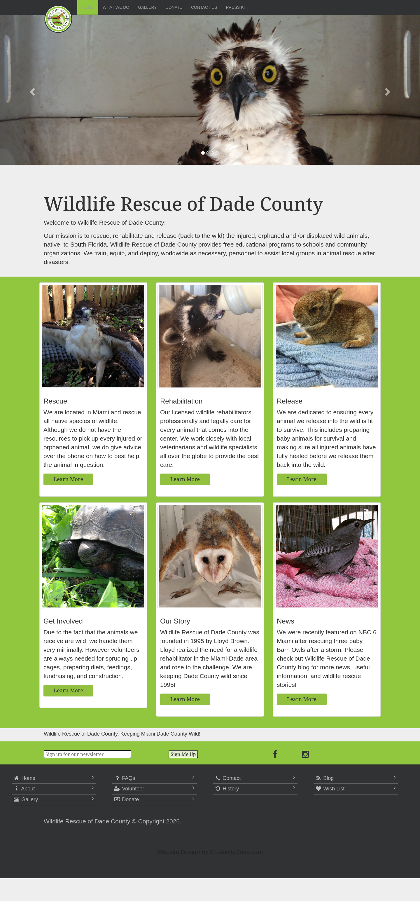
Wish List (329, 789)
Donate (174, 7)
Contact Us (204, 7)
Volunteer (129, 789)
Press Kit (236, 7)
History (226, 789)
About (24, 789)
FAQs (124, 778)
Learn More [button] (68, 479)
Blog (324, 778)
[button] (31, 90)
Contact (227, 778)
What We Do (116, 7)
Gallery (147, 7)
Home (88, 7)
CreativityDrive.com (236, 851)
